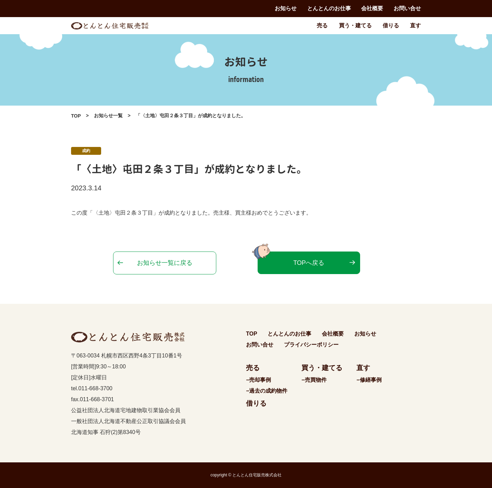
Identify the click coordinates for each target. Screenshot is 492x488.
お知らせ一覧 (108, 115)
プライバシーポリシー (311, 345)
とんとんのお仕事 (329, 8)
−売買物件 (313, 380)
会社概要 (372, 8)
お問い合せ (407, 8)
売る (322, 25)
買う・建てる (355, 25)
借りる (391, 25)
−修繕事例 (368, 380)
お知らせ (286, 8)
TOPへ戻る (308, 262)
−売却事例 (258, 380)
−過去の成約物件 (266, 391)
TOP (76, 116)
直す (415, 25)
